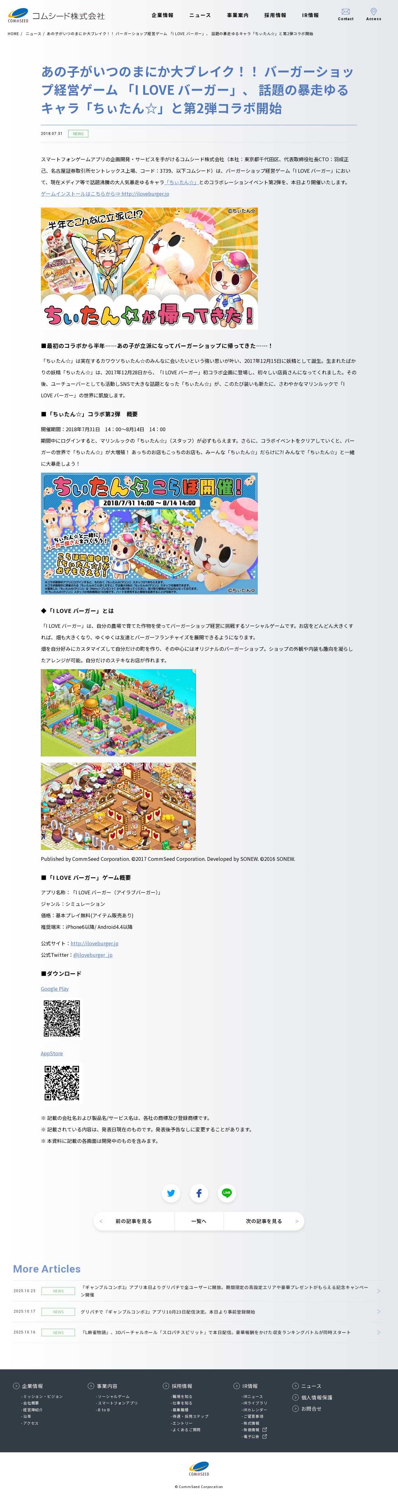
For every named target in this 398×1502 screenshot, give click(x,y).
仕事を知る (182, 1402)
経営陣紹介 (33, 1409)
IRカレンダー (256, 1409)
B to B (104, 1409)
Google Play (55, 991)
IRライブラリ (256, 1402)
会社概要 (31, 1402)
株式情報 (251, 1423)
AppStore (52, 1056)
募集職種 (180, 1409)
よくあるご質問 (187, 1429)
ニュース (200, 14)
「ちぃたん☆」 (181, 185)
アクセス (31, 1423)
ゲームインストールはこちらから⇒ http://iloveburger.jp (105, 196)
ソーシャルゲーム (114, 1396)
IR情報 (310, 14)
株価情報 (251, 1429)
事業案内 (237, 14)
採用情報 (275, 14)
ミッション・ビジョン (43, 1396)
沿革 (27, 1416)
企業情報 (162, 14)
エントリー (182, 1423)
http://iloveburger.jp (94, 946)
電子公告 (251, 1436)
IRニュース (253, 1396)
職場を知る (182, 1396)
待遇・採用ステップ (191, 1416)
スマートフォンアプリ (118, 1402)
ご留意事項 (253, 1416)
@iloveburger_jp (93, 957)
